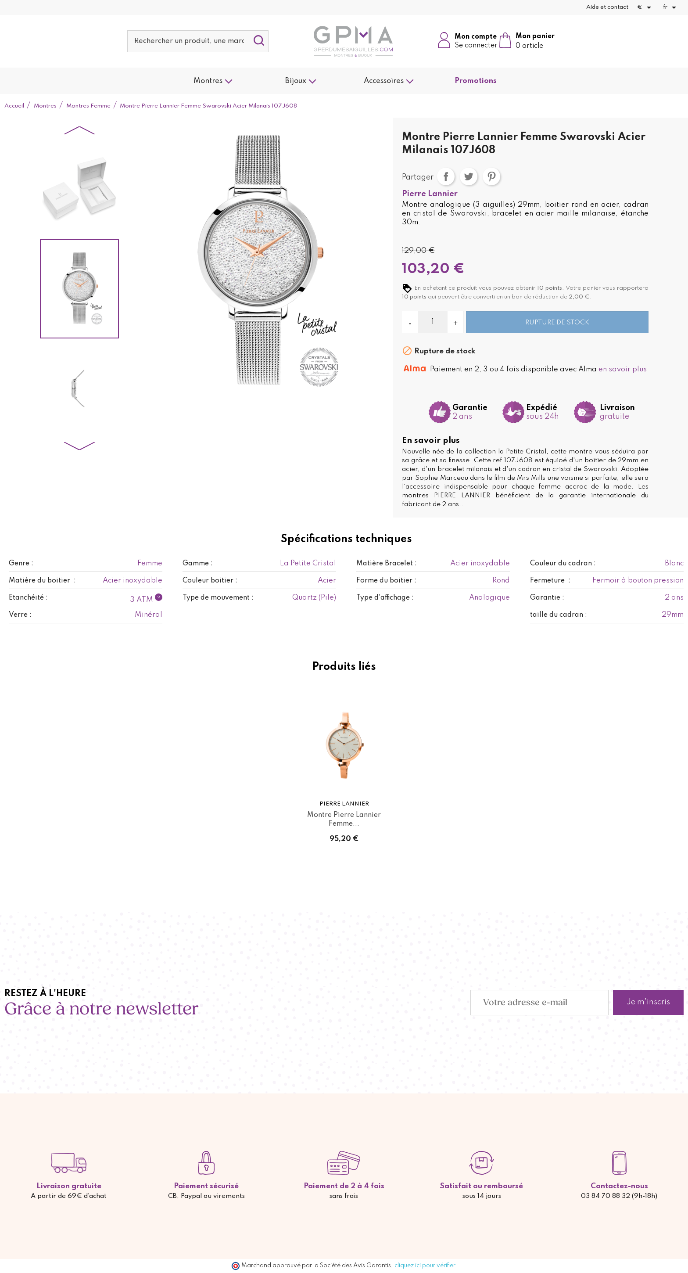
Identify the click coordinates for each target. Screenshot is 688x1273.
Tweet (468, 176)
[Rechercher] (198, 41)
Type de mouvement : (218, 597)
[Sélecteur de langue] (671, 7)
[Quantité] (432, 322)
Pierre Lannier (430, 194)
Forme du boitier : (386, 580)
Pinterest (491, 176)
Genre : (21, 563)
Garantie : (547, 597)
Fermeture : (550, 580)
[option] (79, 189)
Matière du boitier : (42, 580)
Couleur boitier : (210, 580)
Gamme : (198, 563)
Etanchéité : (28, 597)
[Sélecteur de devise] (645, 7)
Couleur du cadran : (563, 563)
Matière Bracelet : (386, 563)
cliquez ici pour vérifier (424, 1265)
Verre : (20, 615)
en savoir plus (622, 369)
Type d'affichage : (385, 597)
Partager (446, 176)
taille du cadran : (558, 615)
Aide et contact (607, 7)
